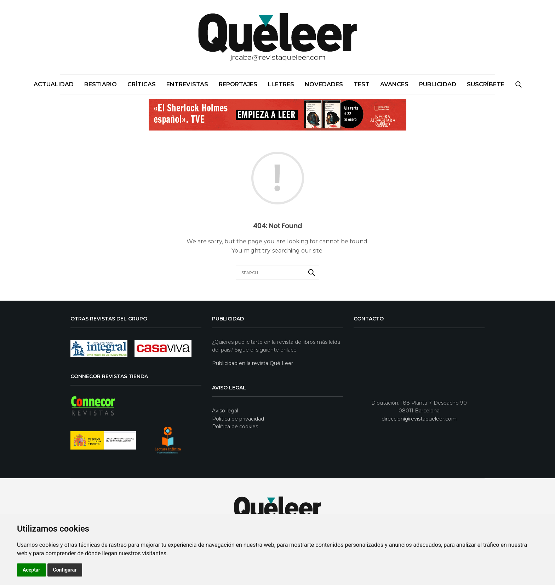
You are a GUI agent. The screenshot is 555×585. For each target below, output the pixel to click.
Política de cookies (235, 426)
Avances (394, 84)
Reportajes (238, 84)
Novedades (324, 84)
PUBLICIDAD (437, 84)
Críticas (141, 84)
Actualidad (54, 84)
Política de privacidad (238, 419)
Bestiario (100, 84)
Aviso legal (225, 410)
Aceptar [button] (31, 570)
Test (362, 84)
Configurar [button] (65, 570)
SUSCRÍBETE (485, 84)
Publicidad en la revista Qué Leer (252, 363)
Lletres (281, 84)
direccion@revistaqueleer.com (419, 419)
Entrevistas (187, 84)
